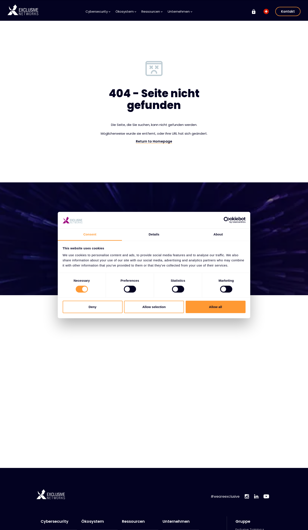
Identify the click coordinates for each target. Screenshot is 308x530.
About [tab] (218, 234)
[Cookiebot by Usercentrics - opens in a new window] (227, 220)
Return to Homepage (154, 141)
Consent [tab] (89, 234)
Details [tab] (154, 234)
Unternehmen (180, 11)
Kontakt (288, 11)
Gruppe (242, 521)
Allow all (215, 307)
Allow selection (154, 307)
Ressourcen (152, 11)
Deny (92, 307)
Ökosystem (126, 11)
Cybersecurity (98, 11)
